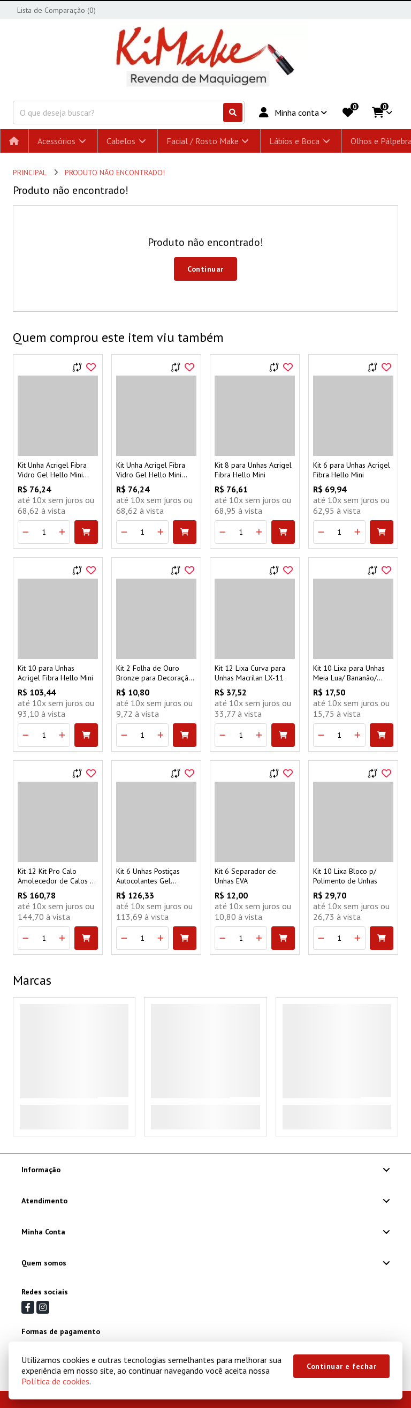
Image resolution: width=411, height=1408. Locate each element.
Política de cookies (55, 1381)
